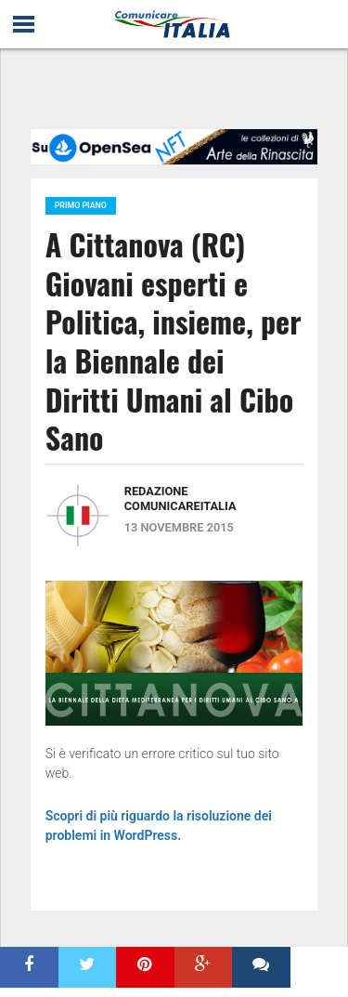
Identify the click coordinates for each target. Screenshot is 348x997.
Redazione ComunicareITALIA (180, 498)
